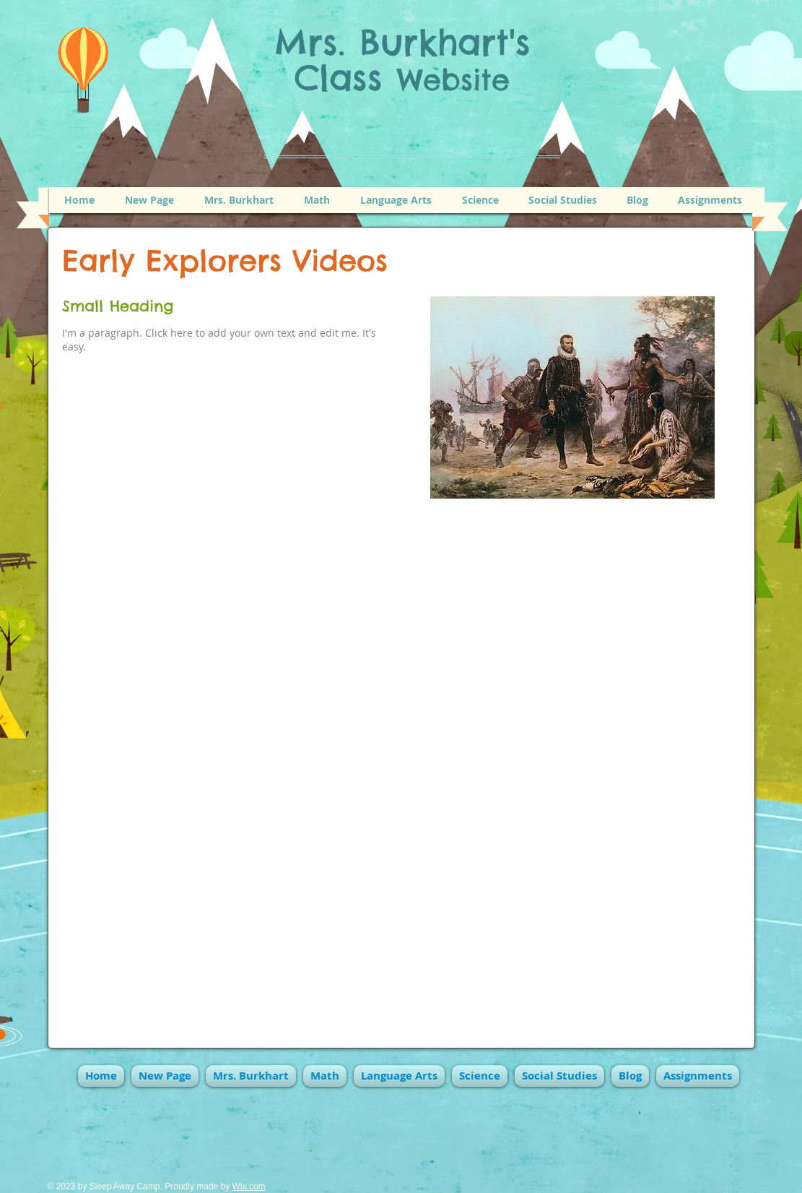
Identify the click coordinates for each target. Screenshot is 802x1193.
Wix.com (249, 1186)
